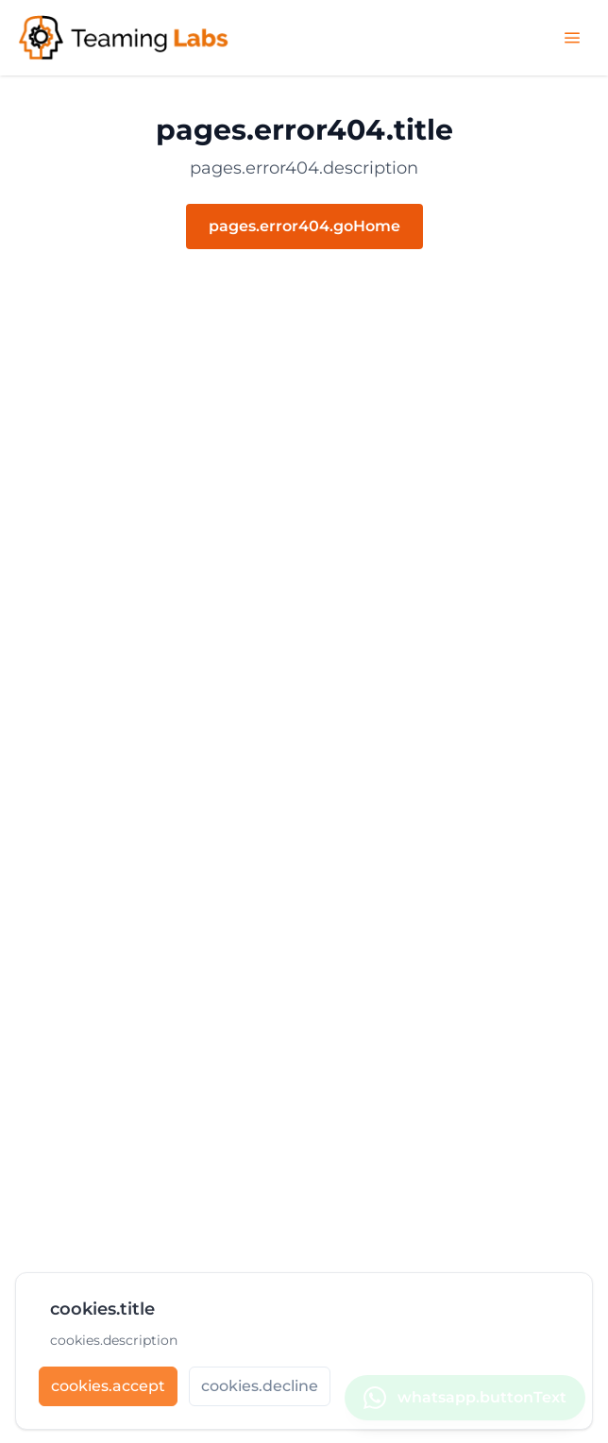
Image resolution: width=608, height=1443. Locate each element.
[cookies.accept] (108, 1393)
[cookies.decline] (259, 1393)
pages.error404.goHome (304, 226)
